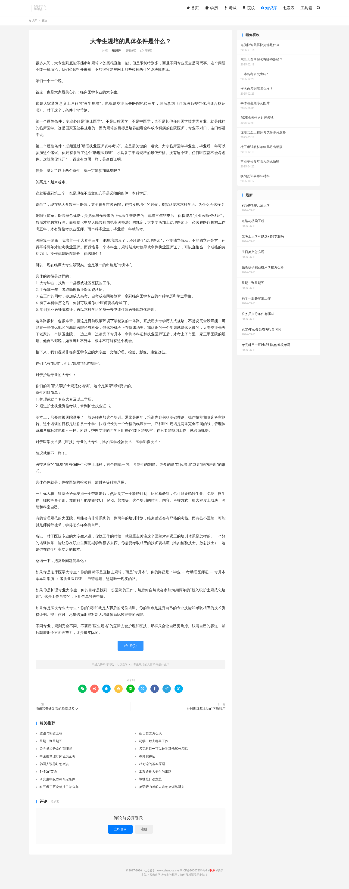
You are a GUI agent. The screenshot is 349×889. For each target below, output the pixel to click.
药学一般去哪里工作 (153, 742)
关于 (220, 871)
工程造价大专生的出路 (155, 773)
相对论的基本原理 (152, 765)
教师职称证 (147, 757)
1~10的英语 (48, 773)
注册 (144, 830)
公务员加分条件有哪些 (56, 750)
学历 (211, 8)
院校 (248, 8)
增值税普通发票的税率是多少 (57, 710)
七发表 (289, 8)
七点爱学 (122, 665)
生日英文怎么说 (150, 734)
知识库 (269, 8)
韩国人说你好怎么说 (54, 765)
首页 (192, 8)
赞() (146, 51)
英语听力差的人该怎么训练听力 (161, 788)
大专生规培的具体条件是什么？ (130, 42)
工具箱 (306, 8)
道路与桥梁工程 (51, 734)
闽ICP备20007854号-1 (193, 871)
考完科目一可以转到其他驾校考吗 (163, 750)
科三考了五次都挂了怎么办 (59, 788)
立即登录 (120, 830)
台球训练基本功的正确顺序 (206, 710)
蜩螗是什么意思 (150, 780)
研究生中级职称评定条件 (57, 780)
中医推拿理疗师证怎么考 (57, 757)
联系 (212, 871)
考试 (230, 8)
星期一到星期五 (51, 742)
